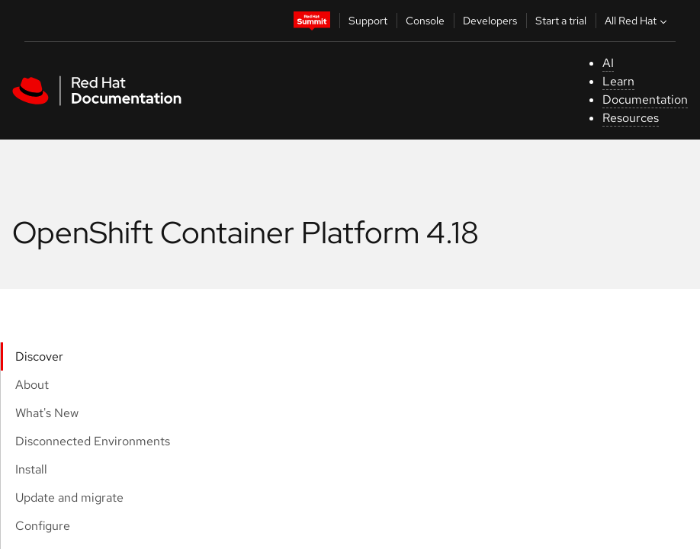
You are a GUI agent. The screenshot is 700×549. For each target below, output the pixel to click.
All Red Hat (637, 20)
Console (425, 20)
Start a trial (560, 20)
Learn (618, 81)
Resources (630, 118)
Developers (490, 20)
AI (608, 63)
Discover (39, 356)
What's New (47, 413)
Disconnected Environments (92, 441)
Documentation (645, 100)
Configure (42, 526)
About (32, 385)
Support (367, 20)
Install (31, 469)
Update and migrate (69, 498)
